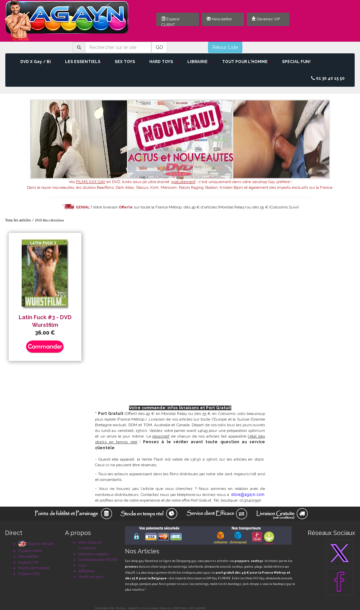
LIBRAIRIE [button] (199, 61)
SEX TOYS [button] (127, 61)
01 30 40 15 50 (328, 78)
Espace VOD (29, 573)
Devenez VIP (266, 19)
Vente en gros (90, 576)
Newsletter (219, 19)
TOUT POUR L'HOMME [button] (247, 61)
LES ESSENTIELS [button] (85, 61)
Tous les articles (18, 220)
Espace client (30, 550)
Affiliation (86, 571)
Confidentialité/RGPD (97, 559)
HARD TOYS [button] (163, 61)
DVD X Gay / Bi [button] (37, 61)
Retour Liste (225, 47)
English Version (36, 543)
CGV (82, 565)
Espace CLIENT (170, 21)
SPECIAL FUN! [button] (298, 61)
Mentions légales (93, 554)
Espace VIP (28, 562)
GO (159, 47)
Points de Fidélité (34, 568)
